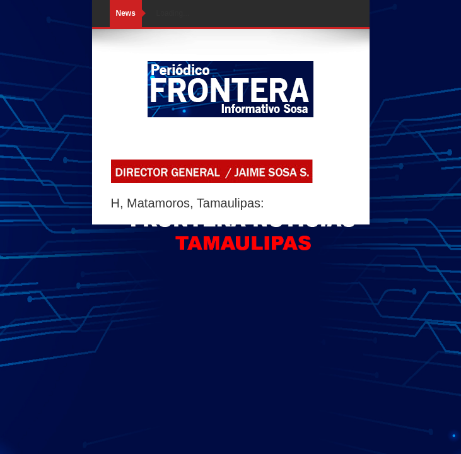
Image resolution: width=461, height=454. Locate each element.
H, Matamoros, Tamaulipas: (187, 203)
